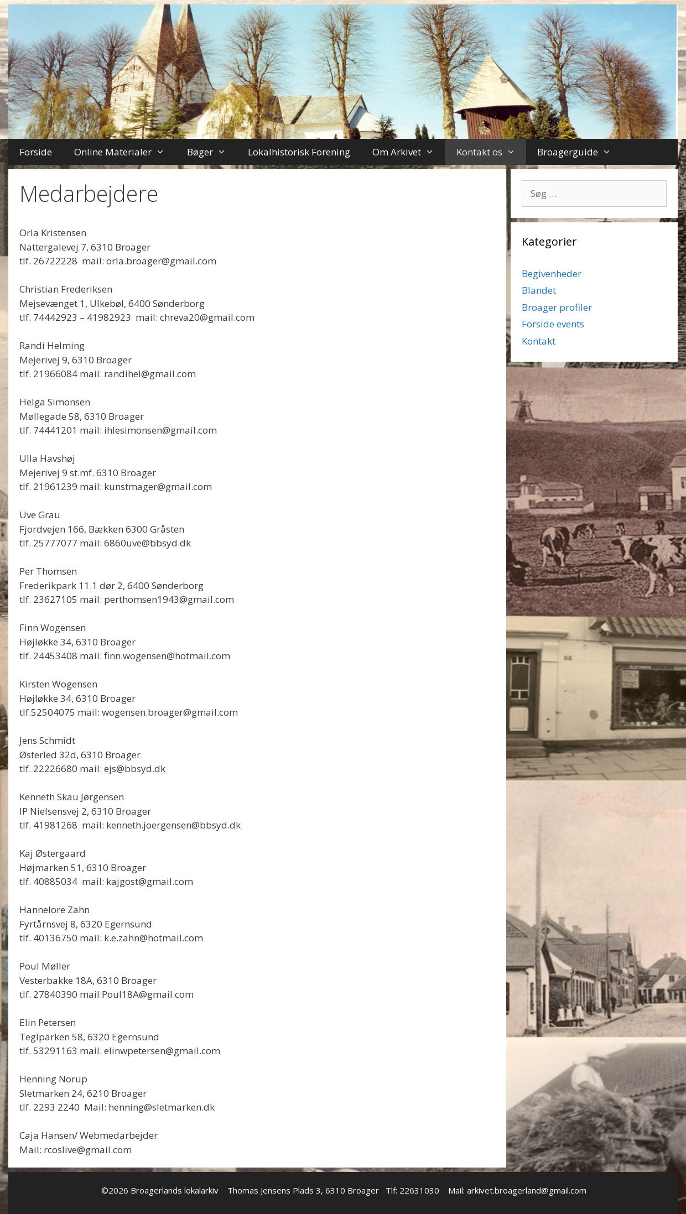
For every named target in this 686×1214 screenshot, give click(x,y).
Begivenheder (551, 273)
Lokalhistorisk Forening (299, 151)
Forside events (553, 323)
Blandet (539, 290)
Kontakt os (491, 152)
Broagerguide (579, 152)
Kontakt (538, 341)
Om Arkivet (408, 152)
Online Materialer (125, 152)
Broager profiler (557, 307)
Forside (35, 151)
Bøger (212, 152)
